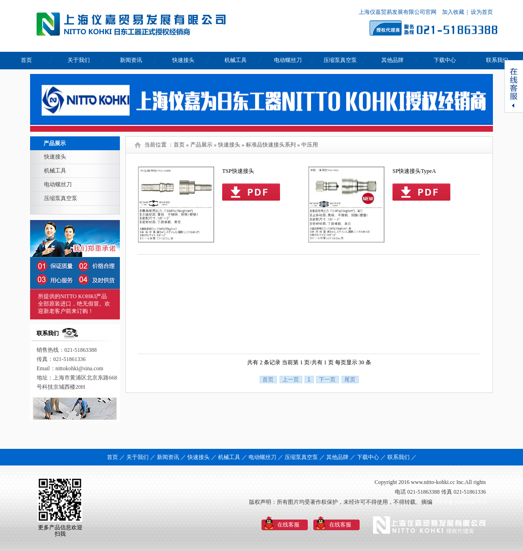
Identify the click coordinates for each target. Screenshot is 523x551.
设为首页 (482, 12)
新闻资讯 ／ (171, 457)
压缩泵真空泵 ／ (305, 457)
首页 (26, 60)
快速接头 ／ (202, 457)
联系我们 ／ (402, 457)
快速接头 (183, 60)
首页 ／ (116, 457)
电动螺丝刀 (288, 60)
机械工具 (235, 60)
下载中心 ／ (371, 457)
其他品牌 (392, 60)
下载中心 (445, 60)
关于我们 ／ (141, 457)
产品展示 (201, 144)
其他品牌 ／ (340, 457)
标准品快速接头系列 (271, 144)
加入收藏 (452, 12)
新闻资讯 (131, 60)
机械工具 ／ (232, 457)
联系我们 (497, 60)
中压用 (309, 144)
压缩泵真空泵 (340, 60)
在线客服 (288, 524)
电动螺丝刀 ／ (266, 457)
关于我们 (79, 60)
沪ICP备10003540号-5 (460, 502)
